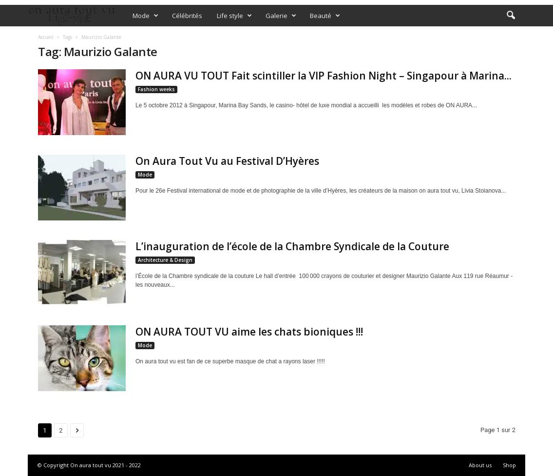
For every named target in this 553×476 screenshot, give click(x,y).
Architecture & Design (165, 260)
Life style (234, 15)
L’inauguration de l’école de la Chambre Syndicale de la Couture (292, 246)
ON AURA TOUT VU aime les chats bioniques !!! (249, 331)
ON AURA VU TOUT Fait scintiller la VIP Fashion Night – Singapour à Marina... (323, 75)
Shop (509, 465)
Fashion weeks (156, 89)
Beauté (325, 15)
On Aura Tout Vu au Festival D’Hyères (227, 161)
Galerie (281, 15)
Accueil (46, 37)
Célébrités (187, 15)
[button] (510, 15)
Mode (145, 15)
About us (480, 465)
